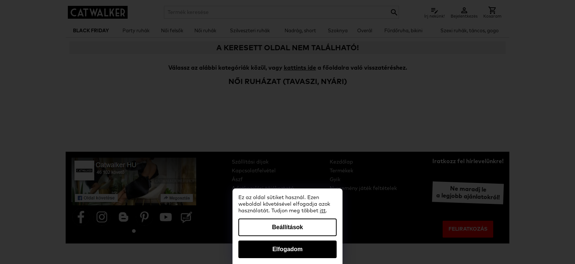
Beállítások (287, 227)
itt (323, 210)
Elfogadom (287, 249)
